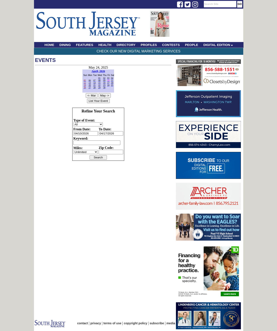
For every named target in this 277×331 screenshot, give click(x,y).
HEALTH (104, 45)
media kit (173, 323)
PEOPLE (191, 45)
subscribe (157, 323)
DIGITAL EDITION (218, 45)
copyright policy (135, 323)
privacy (95, 323)
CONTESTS (171, 45)
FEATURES (84, 45)
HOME (49, 45)
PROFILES (149, 45)
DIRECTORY (126, 45)
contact (82, 323)
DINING (65, 45)
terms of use (112, 323)
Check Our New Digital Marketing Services (138, 51)
